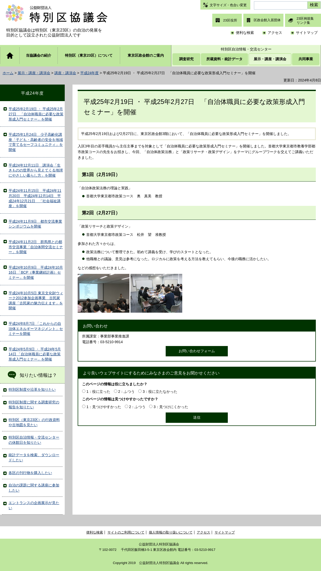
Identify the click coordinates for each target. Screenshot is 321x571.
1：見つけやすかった (103, 407)
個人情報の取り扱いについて (171, 532)
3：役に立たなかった (160, 391)
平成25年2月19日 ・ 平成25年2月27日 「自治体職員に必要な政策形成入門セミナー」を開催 (36, 114)
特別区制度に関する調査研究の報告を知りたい (34, 404)
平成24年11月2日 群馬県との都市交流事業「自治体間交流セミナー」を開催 (36, 247)
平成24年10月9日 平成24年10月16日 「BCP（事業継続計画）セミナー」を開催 (36, 272)
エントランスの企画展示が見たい (34, 505)
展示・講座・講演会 (34, 73)
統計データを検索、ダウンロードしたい (34, 457)
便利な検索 (245, 33)
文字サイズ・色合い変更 (228, 5)
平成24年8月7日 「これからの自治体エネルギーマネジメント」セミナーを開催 (36, 328)
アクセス (275, 33)
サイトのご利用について (125, 532)
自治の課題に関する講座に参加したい (34, 487)
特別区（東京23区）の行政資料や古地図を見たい (34, 422)
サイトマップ (307, 33)
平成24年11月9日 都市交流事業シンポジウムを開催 (35, 224)
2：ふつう (126, 391)
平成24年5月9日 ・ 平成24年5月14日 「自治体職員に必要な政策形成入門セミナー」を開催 (35, 354)
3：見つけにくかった (171, 407)
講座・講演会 (65, 73)
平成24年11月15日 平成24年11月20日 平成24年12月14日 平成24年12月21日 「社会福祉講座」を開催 (35, 198)
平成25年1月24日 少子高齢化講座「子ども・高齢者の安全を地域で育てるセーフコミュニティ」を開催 (36, 142)
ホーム (8, 73)
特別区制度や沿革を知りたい (32, 389)
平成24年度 (89, 73)
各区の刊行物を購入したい (30, 473)
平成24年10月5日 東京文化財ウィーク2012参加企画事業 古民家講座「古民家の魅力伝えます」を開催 (36, 300)
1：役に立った (98, 391)
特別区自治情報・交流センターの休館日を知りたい (34, 440)
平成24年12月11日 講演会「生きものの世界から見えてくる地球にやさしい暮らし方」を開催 (36, 170)
